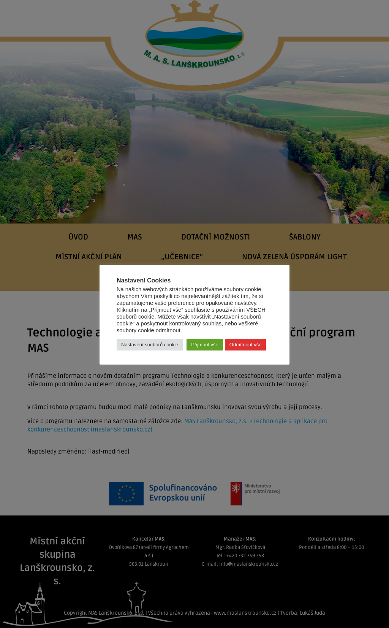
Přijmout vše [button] (204, 344)
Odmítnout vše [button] (245, 344)
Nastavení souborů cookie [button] (149, 344)
